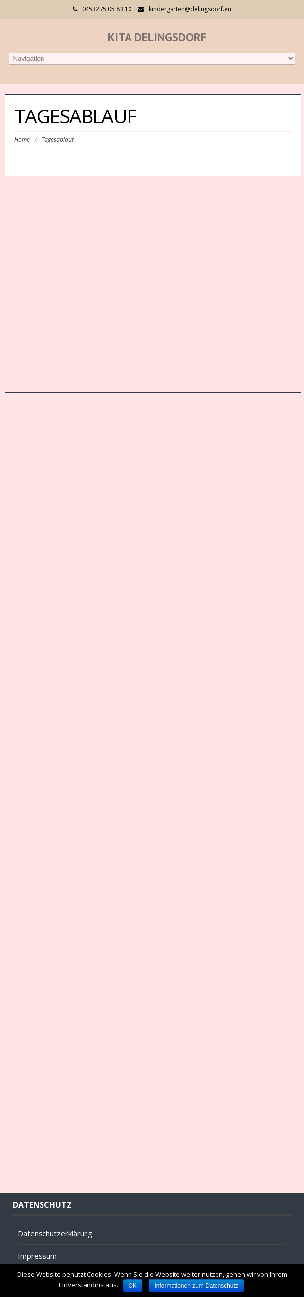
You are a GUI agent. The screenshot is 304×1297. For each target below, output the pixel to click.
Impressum (37, 1256)
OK (133, 1285)
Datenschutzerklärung (55, 1233)
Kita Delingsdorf (157, 37)
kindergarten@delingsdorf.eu (190, 9)
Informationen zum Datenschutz (196, 1285)
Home (22, 139)
